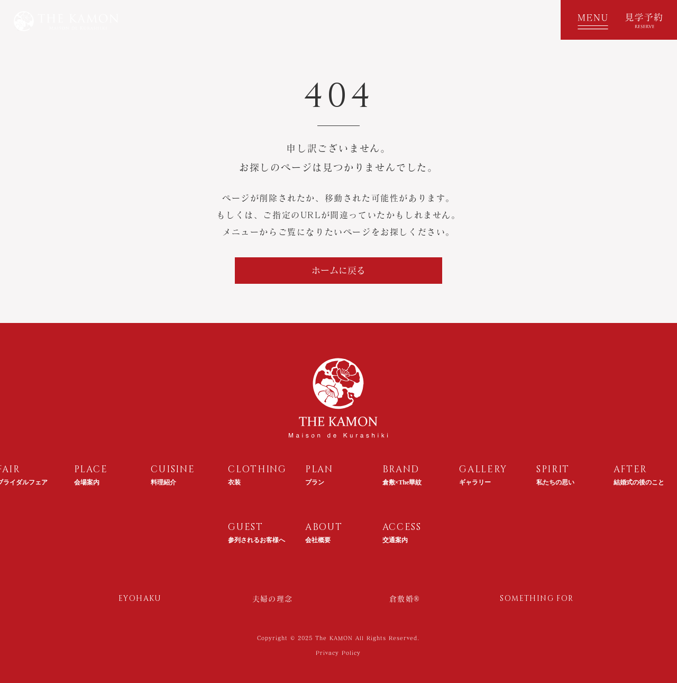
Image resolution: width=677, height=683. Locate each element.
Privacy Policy (338, 652)
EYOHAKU (140, 599)
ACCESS (402, 527)
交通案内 (395, 540)
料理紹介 (163, 482)
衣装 (234, 482)
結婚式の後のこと (639, 482)
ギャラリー (475, 482)
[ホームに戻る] (338, 270)
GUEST (245, 527)
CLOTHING (257, 469)
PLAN (319, 469)
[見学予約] (648, 20)
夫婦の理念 (272, 599)
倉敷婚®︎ (404, 599)
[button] (590, 20)
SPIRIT (553, 469)
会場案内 (86, 482)
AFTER (631, 469)
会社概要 (318, 540)
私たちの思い (555, 482)
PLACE (91, 469)
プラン (314, 482)
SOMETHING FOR (536, 599)
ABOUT (324, 527)
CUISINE (173, 469)
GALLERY (483, 469)
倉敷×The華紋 (402, 482)
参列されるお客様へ (256, 540)
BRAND (401, 469)
